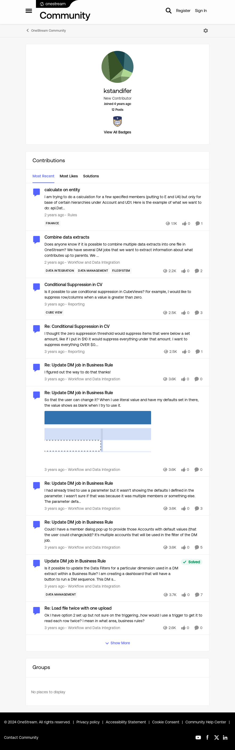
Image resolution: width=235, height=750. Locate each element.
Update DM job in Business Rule (75, 561)
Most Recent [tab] (43, 176)
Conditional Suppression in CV (73, 284)
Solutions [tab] (91, 176)
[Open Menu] (205, 30)
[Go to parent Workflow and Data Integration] (92, 262)
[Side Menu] (29, 11)
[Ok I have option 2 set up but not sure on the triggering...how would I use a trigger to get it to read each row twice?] (123, 618)
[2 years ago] (54, 215)
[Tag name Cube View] (54, 313)
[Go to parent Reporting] (75, 304)
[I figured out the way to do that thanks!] (122, 372)
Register (183, 10)
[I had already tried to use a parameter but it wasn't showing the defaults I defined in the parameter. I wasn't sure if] (122, 496)
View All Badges (117, 132)
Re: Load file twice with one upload (78, 608)
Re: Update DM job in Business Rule (78, 365)
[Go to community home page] (63, 10)
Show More (117, 643)
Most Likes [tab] (69, 176)
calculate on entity (62, 189)
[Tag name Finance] (52, 223)
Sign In (201, 10)
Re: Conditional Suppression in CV (77, 326)
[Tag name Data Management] (93, 271)
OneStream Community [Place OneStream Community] (46, 30)
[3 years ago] (54, 304)
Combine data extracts (66, 237)
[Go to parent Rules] (71, 215)
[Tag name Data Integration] (59, 271)
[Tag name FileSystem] (121, 271)
